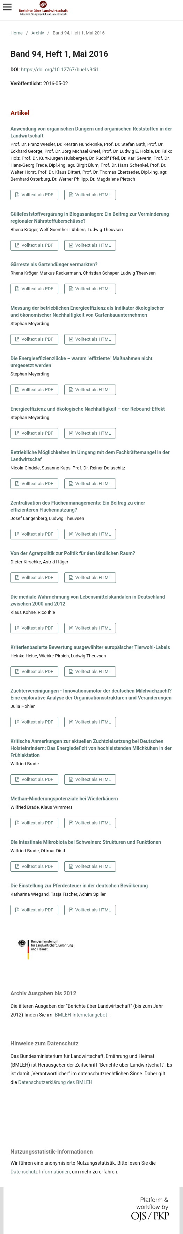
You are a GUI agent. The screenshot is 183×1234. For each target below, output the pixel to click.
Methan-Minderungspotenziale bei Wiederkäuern (64, 798)
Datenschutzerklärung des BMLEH (55, 1082)
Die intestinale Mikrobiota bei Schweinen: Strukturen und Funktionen (85, 842)
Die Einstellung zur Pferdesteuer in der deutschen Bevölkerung (79, 885)
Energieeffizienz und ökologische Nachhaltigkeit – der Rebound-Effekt (87, 409)
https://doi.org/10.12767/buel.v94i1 (60, 69)
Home (16, 32)
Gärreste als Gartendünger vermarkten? (53, 264)
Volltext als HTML (92, 194)
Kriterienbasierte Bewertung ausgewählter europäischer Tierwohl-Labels (90, 647)
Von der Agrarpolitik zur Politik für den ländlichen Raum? (72, 553)
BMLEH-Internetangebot (81, 1015)
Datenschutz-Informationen (40, 1171)
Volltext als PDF (36, 194)
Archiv (37, 32)
